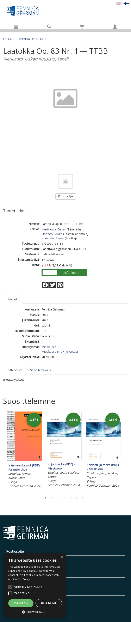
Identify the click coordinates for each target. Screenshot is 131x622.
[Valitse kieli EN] (118, 3)
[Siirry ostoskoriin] (82, 26)
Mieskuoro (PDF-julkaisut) (60, 351)
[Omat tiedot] (114, 26)
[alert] (35, 585)
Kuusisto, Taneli (53, 238)
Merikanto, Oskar (54, 229)
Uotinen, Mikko (52, 234)
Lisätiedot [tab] (13, 299)
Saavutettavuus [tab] (40, 370)
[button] (35, 612)
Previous (2, 452)
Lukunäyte (66, 196)
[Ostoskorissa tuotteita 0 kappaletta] (82, 27)
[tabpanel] (24, 450)
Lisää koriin (71, 272)
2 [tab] (52, 498)
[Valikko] (16, 26)
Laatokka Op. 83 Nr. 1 (31, 39)
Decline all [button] (48, 603)
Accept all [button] (21, 603)
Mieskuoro (49, 347)
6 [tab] (76, 498)
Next (126, 452)
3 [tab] (58, 498)
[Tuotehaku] (49, 26)
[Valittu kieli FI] (126, 3)
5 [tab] (70, 498)
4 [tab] (64, 498)
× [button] (61, 557)
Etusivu (8, 39)
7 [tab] (83, 498)
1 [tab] (45, 498)
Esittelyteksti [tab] (14, 370)
